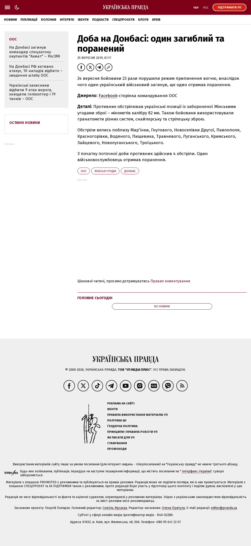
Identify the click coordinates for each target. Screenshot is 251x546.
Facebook (108, 95)
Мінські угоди (105, 171)
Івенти (83, 20)
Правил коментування (170, 281)
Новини (10, 20)
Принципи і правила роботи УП (132, 431)
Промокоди (117, 449)
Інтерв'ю (67, 20)
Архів (156, 20)
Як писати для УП (120, 437)
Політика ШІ (116, 420)
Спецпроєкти (123, 20)
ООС (83, 171)
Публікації (28, 20)
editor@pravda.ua (224, 508)
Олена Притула (173, 508)
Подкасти (100, 20)
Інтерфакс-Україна (196, 471)
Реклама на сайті (120, 403)
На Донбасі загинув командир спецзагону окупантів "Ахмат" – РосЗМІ (34, 52)
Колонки (48, 20)
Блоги (143, 20)
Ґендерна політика (122, 426)
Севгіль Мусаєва (115, 508)
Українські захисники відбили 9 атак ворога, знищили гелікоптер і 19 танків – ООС (32, 92)
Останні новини (24, 122)
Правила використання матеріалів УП (137, 414)
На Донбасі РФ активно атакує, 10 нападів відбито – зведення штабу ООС (36, 71)
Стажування (117, 443)
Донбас (130, 171)
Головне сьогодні (94, 298)
